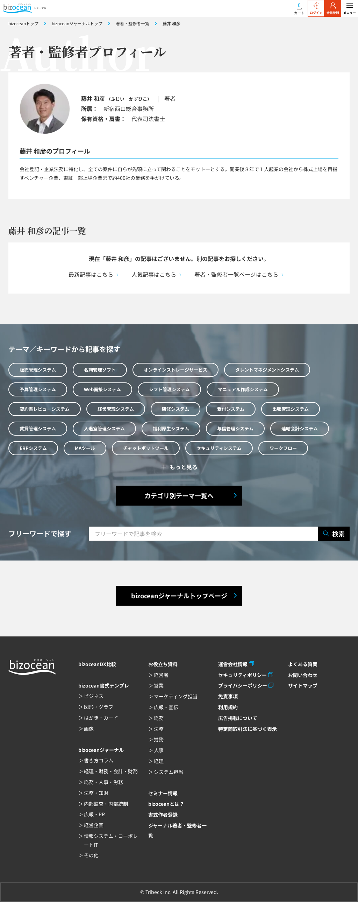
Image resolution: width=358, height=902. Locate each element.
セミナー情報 (163, 793)
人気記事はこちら (153, 274)
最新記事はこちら (91, 274)
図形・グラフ (98, 706)
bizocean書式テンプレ (103, 685)
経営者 (161, 674)
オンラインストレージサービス (175, 369)
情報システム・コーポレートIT (111, 840)
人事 (159, 750)
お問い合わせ (302, 674)
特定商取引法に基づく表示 (247, 728)
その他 (91, 855)
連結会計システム (299, 428)
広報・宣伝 (166, 707)
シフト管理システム (169, 389)
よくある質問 (302, 664)
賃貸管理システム (38, 428)
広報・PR (94, 814)
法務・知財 (96, 792)
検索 (334, 534)
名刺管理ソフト (100, 369)
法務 (159, 728)
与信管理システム (235, 428)
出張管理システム (290, 409)
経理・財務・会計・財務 (111, 771)
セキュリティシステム (219, 448)
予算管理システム (38, 389)
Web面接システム (102, 389)
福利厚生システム (171, 428)
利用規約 (228, 707)
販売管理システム (38, 369)
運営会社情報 (233, 664)
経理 (159, 760)
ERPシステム (33, 448)
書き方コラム (98, 760)
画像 (89, 728)
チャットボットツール (146, 448)
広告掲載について (237, 717)
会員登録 (333, 8)
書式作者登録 (163, 814)
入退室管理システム (104, 428)
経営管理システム (116, 409)
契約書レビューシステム (45, 409)
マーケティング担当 (176, 696)
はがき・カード (101, 717)
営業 (159, 685)
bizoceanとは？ (166, 803)
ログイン (316, 8)
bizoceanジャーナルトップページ (179, 595)
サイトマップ (302, 685)
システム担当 (168, 771)
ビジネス (93, 695)
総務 (159, 717)
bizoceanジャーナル (101, 749)
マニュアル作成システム (243, 389)
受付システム (230, 409)
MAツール (85, 448)
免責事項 (228, 696)
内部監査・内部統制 (106, 803)
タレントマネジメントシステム (267, 369)
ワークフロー (283, 448)
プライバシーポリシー (242, 685)
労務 (159, 739)
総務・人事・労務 (103, 781)
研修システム (175, 409)
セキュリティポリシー (242, 674)
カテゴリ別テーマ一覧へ (179, 495)
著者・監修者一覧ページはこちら (236, 274)
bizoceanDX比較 (97, 664)
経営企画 (93, 825)
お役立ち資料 (163, 664)
